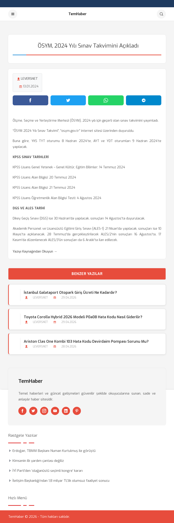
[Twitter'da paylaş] (68, 100)
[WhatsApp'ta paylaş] (106, 100)
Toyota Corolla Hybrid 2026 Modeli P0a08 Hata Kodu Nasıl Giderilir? (83, 317)
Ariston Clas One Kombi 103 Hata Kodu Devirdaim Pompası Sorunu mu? (86, 341)
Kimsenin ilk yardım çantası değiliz (38, 460)
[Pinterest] (77, 411)
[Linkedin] (66, 411)
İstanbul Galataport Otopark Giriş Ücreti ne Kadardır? (70, 292)
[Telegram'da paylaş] (144, 100)
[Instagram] (44, 411)
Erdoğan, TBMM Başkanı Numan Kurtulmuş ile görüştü (54, 450)
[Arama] (161, 14)
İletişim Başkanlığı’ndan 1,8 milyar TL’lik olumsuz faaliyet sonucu (60, 480)
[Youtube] (55, 411)
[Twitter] (33, 411)
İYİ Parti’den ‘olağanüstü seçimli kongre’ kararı (47, 470)
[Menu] (12, 14)
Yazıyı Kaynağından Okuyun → (35, 251)
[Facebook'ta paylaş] (30, 100)
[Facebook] (22, 411)
